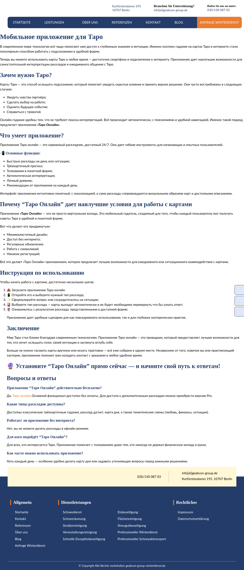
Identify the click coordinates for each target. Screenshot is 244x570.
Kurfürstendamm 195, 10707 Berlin (207, 479)
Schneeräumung (74, 519)
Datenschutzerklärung (193, 519)
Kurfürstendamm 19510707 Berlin (126, 8)
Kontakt (153, 22)
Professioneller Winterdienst (138, 532)
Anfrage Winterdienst (219, 22)
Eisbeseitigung (128, 512)
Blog (179, 22)
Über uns (90, 22)
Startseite (21, 22)
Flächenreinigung (130, 519)
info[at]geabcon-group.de (170, 10)
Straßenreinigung (75, 525)
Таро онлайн (22, 396)
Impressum (185, 512)
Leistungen (56, 22)
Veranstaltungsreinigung (80, 532)
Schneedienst (72, 512)
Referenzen (122, 22)
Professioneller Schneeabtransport (142, 539)
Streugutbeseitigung (132, 525)
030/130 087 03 (218, 10)
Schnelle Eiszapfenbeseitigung (84, 539)
